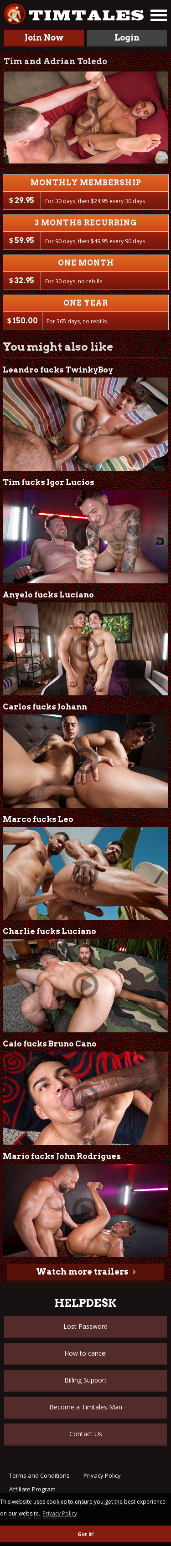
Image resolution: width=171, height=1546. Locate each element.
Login (127, 37)
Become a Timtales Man (85, 1407)
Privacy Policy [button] (59, 1513)
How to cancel (85, 1353)
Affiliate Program (32, 1489)
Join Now (44, 37)
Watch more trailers (82, 1271)
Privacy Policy (102, 1475)
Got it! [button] (85, 1534)
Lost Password (85, 1326)
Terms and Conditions (39, 1475)
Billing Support (85, 1380)
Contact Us (85, 1433)
